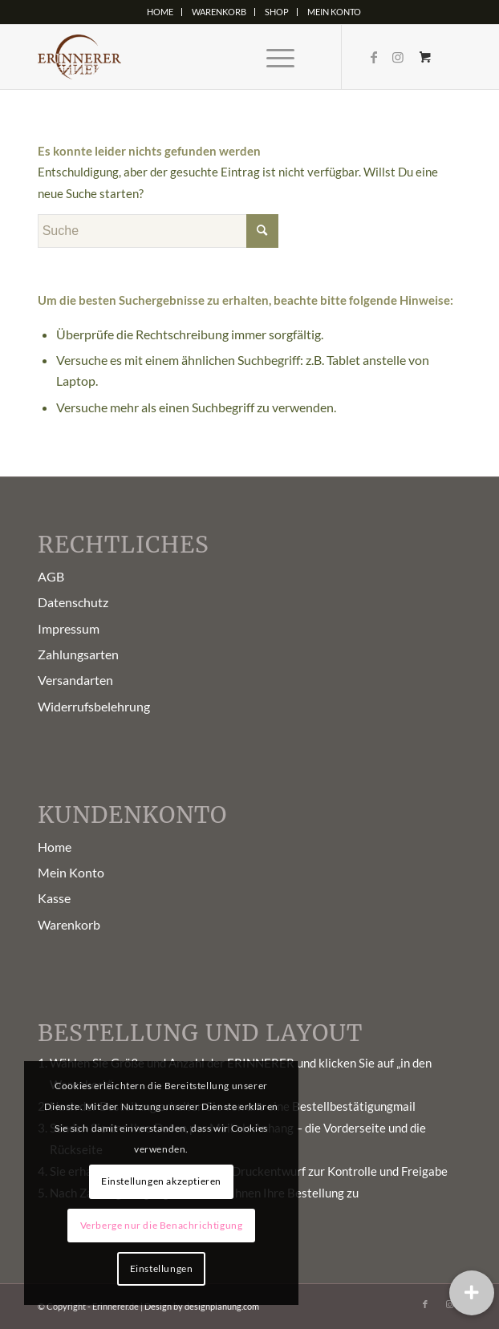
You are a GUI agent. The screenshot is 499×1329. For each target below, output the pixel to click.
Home (160, 11)
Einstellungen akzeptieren (161, 1181)
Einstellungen (161, 1268)
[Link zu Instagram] (398, 57)
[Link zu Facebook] (374, 57)
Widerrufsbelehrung (94, 706)
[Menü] (272, 57)
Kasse (54, 898)
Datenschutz (73, 602)
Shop (277, 11)
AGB (51, 576)
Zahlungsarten (78, 654)
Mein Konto (334, 11)
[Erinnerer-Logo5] (207, 57)
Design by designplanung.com (201, 1306)
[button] (471, 1292)
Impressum (68, 628)
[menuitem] (160, 12)
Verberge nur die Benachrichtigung (161, 1225)
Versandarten (75, 679)
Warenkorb (219, 11)
